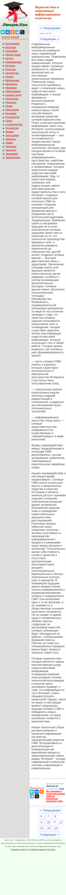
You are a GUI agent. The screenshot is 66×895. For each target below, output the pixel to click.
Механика (11, 87)
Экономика (11, 153)
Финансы (10, 139)
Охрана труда (13, 95)
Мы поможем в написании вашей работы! (55, 793)
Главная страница (19, 849)
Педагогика (11, 98)
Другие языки (13, 54)
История (10, 65)
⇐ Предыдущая (50, 28)
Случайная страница (37, 849)
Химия (9, 142)
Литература (12, 73)
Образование (13, 91)
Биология (10, 47)
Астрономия (12, 43)
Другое (9, 58)
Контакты (51, 849)
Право (9, 106)
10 (48, 822)
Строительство (14, 124)
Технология (11, 128)
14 (48, 828)
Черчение (11, 146)
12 (61, 822)
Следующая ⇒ (49, 39)
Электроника (12, 157)
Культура (10, 69)
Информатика (13, 62)
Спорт (8, 120)
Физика (9, 131)
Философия (12, 135)
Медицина (11, 84)
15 (56, 828)
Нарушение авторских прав (54, 799)
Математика (12, 80)
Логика (9, 76)
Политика (10, 102)
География (11, 51)
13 (41, 828)
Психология (12, 109)
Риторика (10, 113)
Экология (10, 150)
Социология (12, 117)
